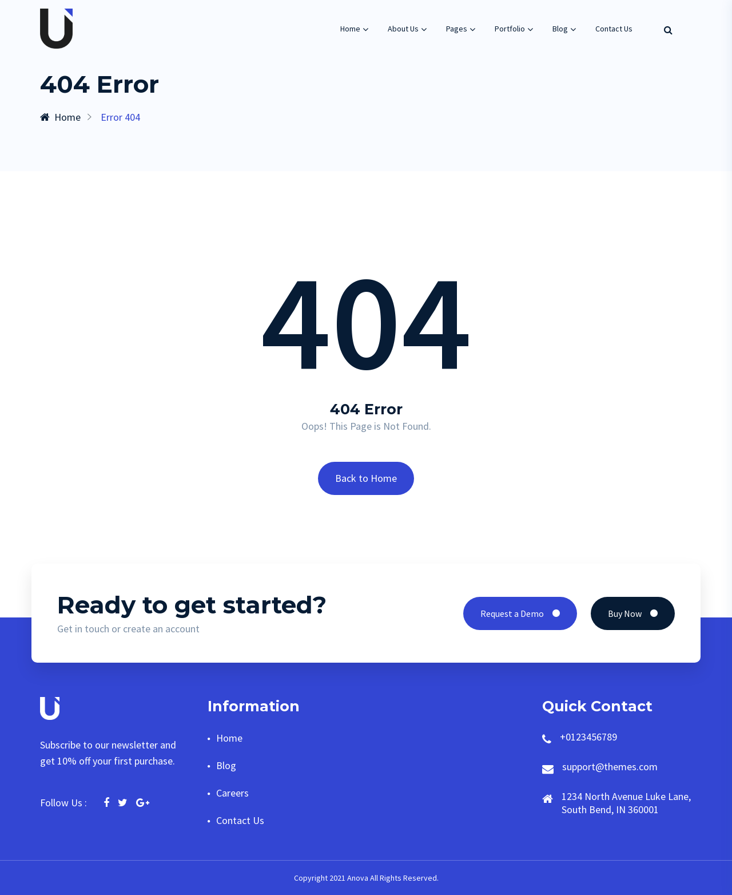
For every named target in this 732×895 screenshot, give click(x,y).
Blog (560, 28)
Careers (232, 792)
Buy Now (633, 613)
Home (350, 28)
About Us (403, 28)
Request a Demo (520, 613)
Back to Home (366, 478)
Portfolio (510, 28)
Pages (456, 28)
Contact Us (613, 28)
